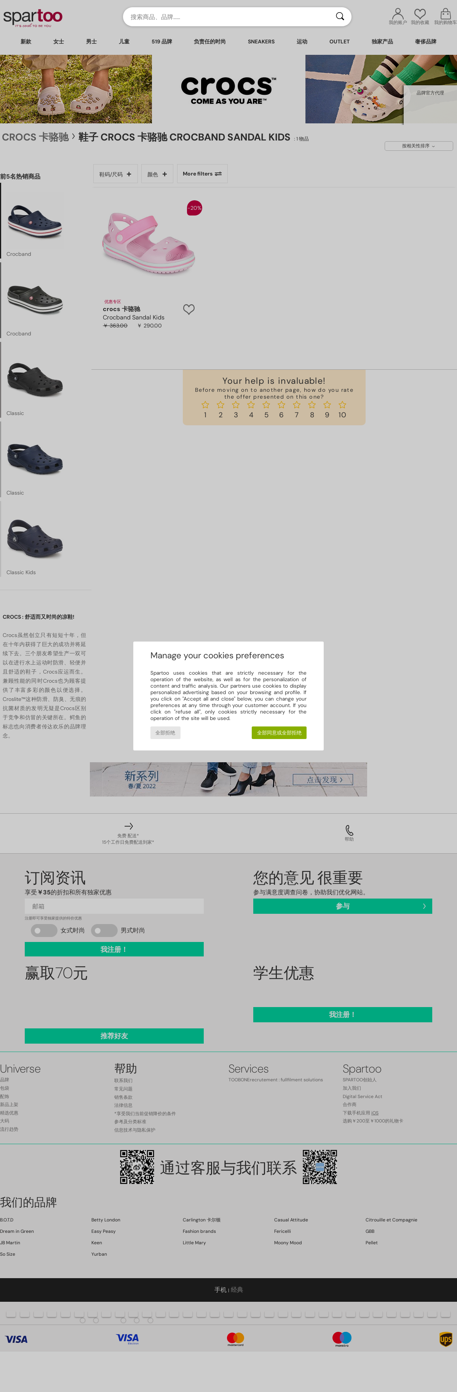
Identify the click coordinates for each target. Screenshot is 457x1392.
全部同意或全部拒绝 (279, 733)
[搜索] (340, 16)
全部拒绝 (165, 733)
